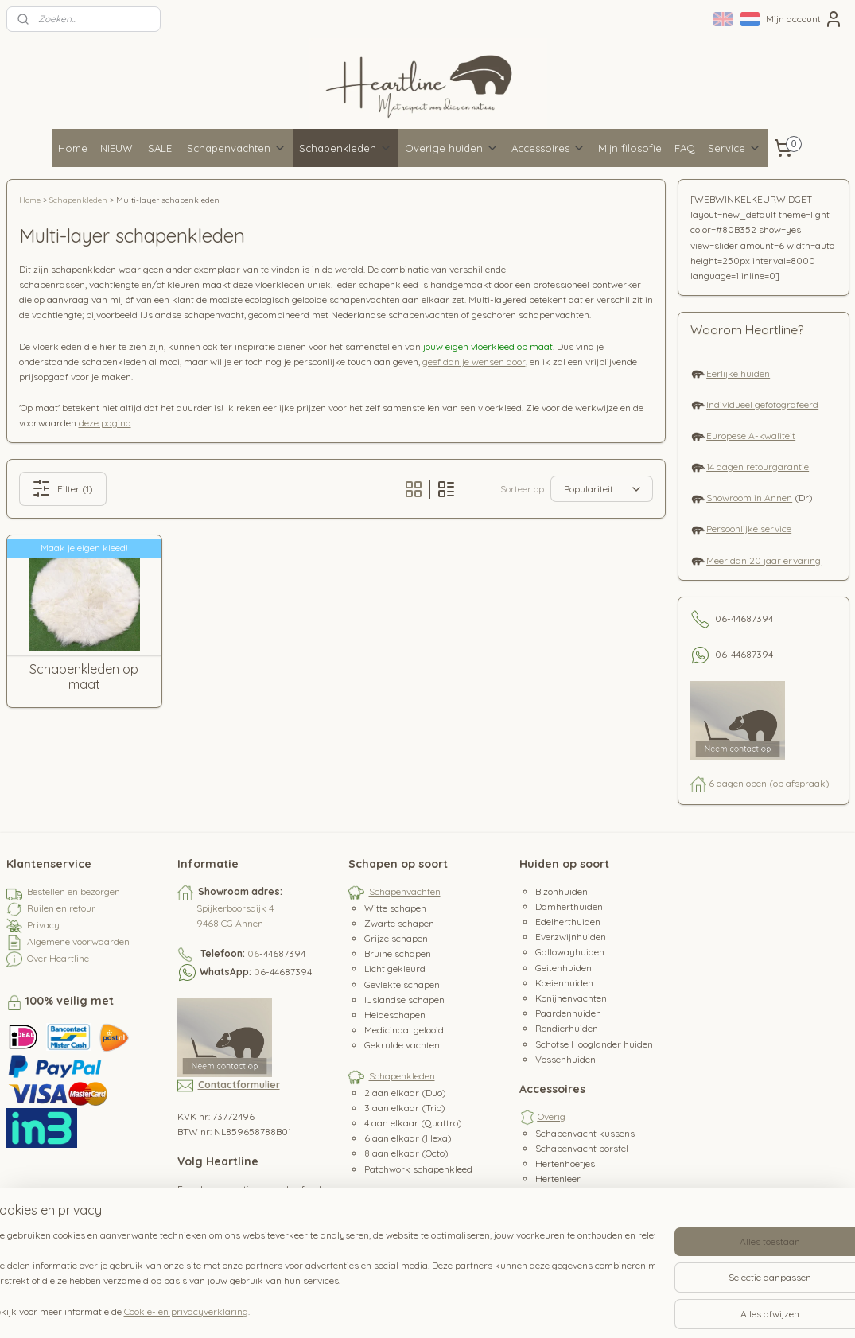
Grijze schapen (396, 938)
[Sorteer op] (601, 489)
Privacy (43, 925)
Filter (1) (62, 488)
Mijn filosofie (630, 148)
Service (734, 148)
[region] (322, 1275)
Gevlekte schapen (402, 984)
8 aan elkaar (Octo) (406, 1153)
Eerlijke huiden (738, 373)
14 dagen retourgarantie (757, 467)
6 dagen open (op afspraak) (769, 783)
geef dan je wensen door (474, 362)
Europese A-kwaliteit (750, 435)
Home (72, 148)
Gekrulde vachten (402, 1045)
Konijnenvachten (571, 998)
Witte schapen (395, 908)
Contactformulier (239, 1085)
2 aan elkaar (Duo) (405, 1093)
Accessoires (548, 148)
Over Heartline (58, 958)
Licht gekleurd (395, 968)
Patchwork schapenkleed (418, 1169)
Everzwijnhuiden (570, 937)
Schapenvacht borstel (581, 1148)
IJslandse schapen (404, 999)
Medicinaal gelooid (404, 1030)
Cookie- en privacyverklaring (215, 1311)
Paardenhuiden (568, 1013)
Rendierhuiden (566, 1028)
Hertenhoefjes (565, 1163)
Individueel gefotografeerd (762, 404)
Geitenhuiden (563, 968)
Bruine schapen (397, 953)
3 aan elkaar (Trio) (404, 1108)
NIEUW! (117, 148)
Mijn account (804, 19)
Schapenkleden (345, 148)
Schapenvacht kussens (585, 1133)
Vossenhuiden (565, 1059)
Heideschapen (395, 1015)
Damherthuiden (569, 906)
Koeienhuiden (564, 983)
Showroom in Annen (749, 498)
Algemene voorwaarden (78, 941)
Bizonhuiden (561, 891)
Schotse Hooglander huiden (594, 1044)
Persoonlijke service (748, 529)
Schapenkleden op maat (83, 677)
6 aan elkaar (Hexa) (408, 1138)
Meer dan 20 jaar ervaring (763, 560)
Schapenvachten (236, 148)
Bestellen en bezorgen (73, 891)
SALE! (161, 148)
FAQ (684, 148)
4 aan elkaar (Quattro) (413, 1123)
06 (253, 953)
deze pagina (105, 423)
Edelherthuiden (567, 922)
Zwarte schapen (399, 923)
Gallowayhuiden (569, 952)
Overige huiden (452, 148)
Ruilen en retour (61, 908)
